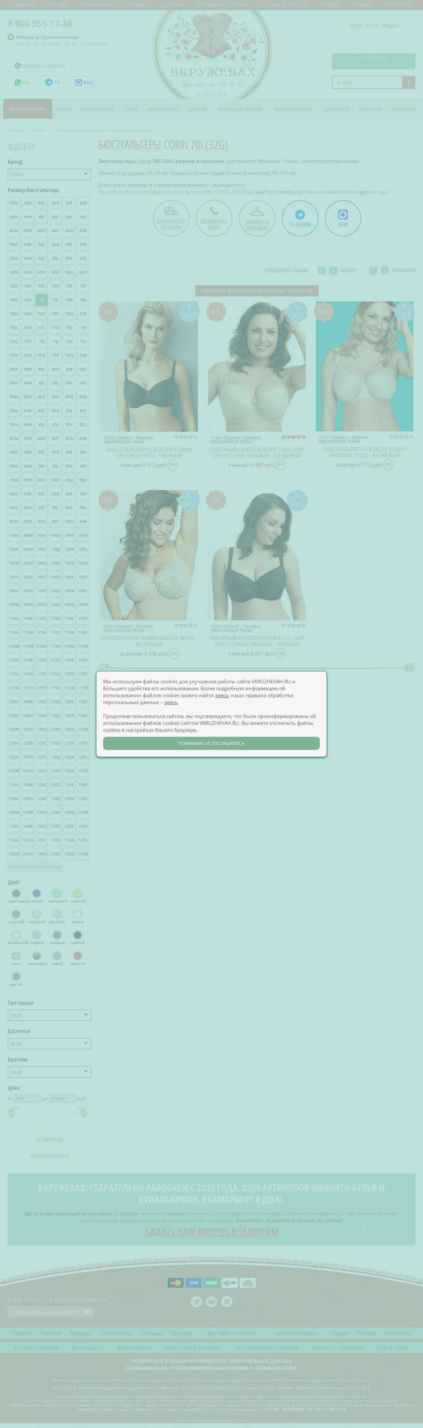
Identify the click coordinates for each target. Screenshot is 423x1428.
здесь (221, 695)
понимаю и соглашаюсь (211, 743)
